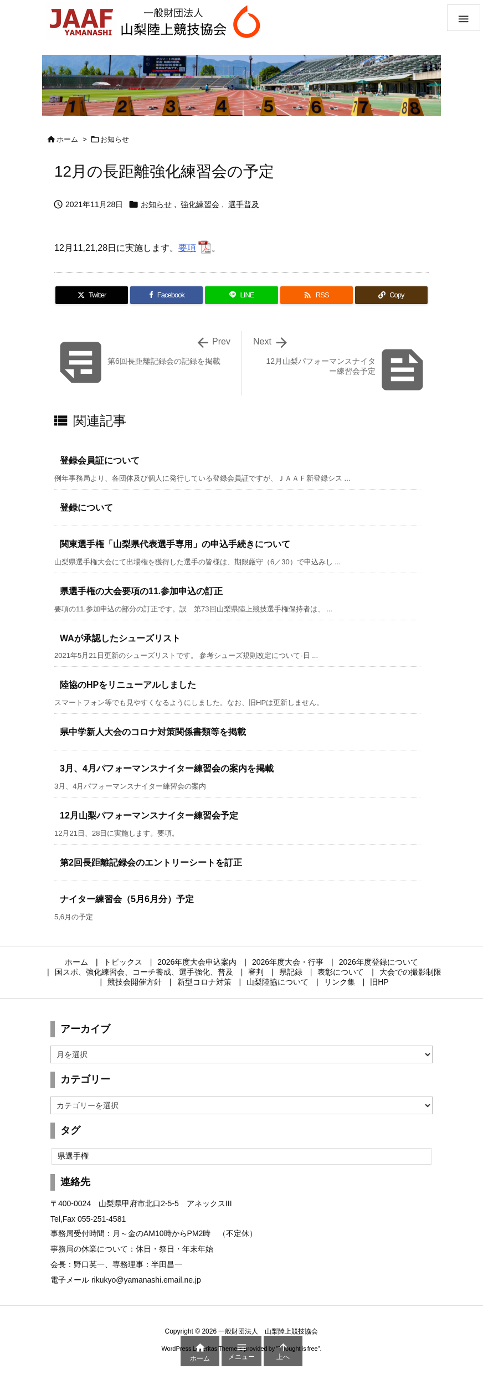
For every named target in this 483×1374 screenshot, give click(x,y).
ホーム (67, 139)
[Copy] (391, 295)
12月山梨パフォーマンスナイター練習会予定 (149, 815)
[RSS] (316, 295)
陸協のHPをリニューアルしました (128, 684)
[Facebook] (166, 295)
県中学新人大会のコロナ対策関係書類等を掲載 (153, 732)
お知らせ (114, 139)
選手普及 (243, 204)
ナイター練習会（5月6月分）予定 (127, 899)
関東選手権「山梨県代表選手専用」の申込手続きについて (175, 544)
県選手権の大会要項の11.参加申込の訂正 (141, 591)
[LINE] (241, 295)
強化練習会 (200, 204)
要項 (187, 248)
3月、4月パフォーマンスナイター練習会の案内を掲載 (167, 768)
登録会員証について (100, 460)
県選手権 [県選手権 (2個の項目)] (73, 1155)
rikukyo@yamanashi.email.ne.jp (146, 1279)
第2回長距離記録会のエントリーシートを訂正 (151, 862)
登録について (86, 507)
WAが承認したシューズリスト (120, 638)
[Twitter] (91, 295)
